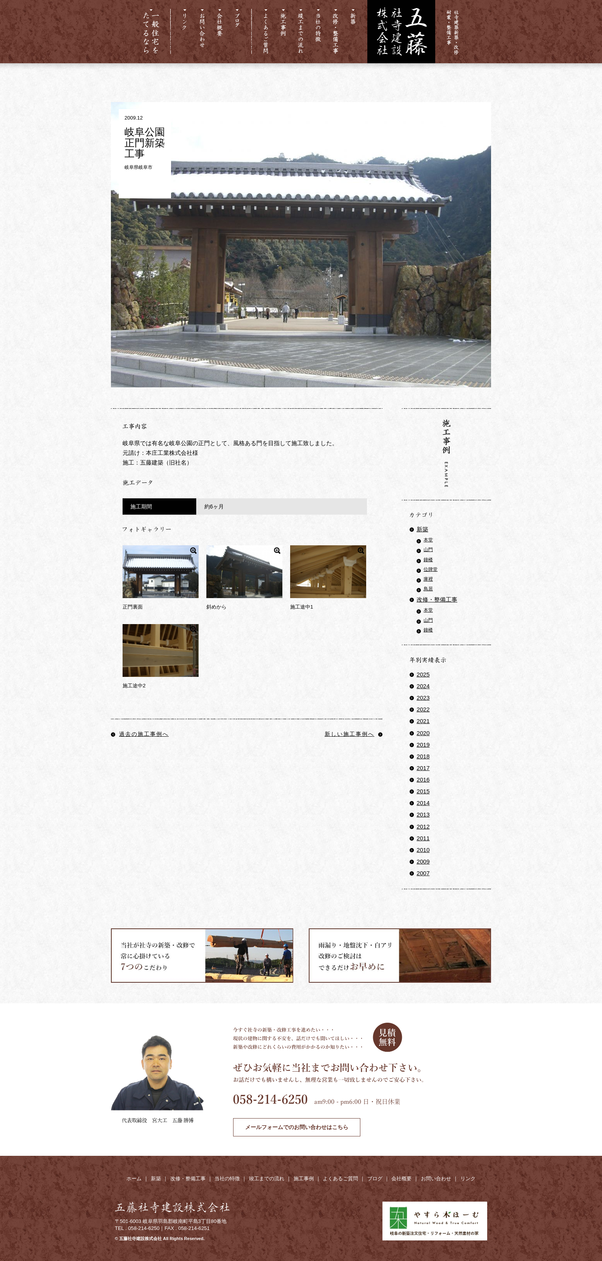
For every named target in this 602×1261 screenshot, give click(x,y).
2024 (423, 686)
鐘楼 (428, 559)
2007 (423, 873)
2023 (423, 697)
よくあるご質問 (340, 1178)
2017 (423, 768)
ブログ (374, 1178)
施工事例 (304, 1178)
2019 (423, 744)
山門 (428, 549)
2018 (423, 756)
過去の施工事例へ (140, 734)
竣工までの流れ (266, 1178)
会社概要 (401, 1178)
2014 (423, 803)
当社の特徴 (227, 1178)
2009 (423, 861)
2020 (423, 733)
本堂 (428, 540)
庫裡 (428, 579)
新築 (422, 529)
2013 (423, 814)
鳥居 (428, 588)
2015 (423, 791)
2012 (423, 826)
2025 (423, 674)
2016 (423, 779)
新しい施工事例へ (353, 734)
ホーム (134, 1178)
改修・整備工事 (437, 599)
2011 (423, 838)
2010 (423, 849)
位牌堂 (431, 569)
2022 (423, 709)
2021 (423, 721)
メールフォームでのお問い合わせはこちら (296, 1127)
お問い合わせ (436, 1178)
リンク (468, 1178)
